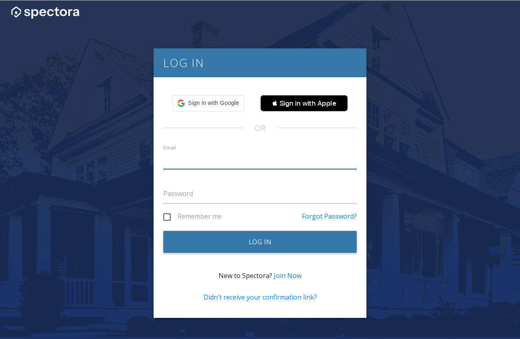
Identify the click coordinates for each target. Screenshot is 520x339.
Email (169, 147)
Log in (260, 241)
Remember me (200, 217)
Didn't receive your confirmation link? (260, 297)
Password (178, 193)
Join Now (287, 275)
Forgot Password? (329, 216)
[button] (208, 103)
